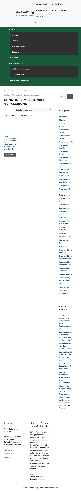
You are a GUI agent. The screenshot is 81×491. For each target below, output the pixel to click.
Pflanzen (14, 29)
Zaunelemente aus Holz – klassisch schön (65, 346)
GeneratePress (52, 488)
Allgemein (63, 117)
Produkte (39, 16)
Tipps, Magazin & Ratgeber (19, 80)
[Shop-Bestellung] (32, 110)
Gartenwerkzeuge (18, 63)
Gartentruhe (64, 205)
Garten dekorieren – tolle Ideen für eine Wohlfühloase (64, 377)
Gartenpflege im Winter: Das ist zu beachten (65, 354)
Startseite (7, 91)
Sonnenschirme (65, 274)
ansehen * (10, 154)
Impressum (8, 454)
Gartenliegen (64, 195)
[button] (36, 22)
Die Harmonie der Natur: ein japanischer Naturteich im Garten (64, 402)
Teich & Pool (14, 58)
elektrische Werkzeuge (21, 69)
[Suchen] (70, 96)
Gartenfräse (19, 75)
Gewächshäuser (59, 10)
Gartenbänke (64, 176)
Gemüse (15, 41)
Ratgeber (63, 246)
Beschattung (43, 10)
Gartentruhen (60, 4)
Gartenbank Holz (66, 142)
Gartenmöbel (43, 4)
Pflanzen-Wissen (18, 46)
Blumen (15, 35)
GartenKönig (25, 12)
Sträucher (16, 52)
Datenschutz (9, 457)
